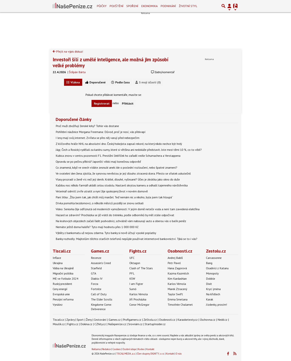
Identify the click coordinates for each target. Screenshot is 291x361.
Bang (209, 263)
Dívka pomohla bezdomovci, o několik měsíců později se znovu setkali (99, 203)
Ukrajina (58, 263)
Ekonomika (149, 6)
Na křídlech (213, 294)
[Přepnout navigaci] (229, 5)
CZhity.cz (100, 324)
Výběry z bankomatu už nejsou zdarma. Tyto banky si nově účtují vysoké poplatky (106, 233)
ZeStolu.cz (150, 319)
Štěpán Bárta (77, 72)
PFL (132, 273)
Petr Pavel (174, 263)
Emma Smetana (177, 299)
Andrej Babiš (175, 258)
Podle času (120, 82)
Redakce (106, 349)
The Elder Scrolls (101, 299)
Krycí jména (213, 289)
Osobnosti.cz (180, 251)
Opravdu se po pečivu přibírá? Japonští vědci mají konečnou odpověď (98, 161)
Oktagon (134, 263)
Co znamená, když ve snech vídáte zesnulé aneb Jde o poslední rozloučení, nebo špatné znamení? (116, 167)
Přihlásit (127, 103)
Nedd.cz (222, 319)
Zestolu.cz (216, 251)
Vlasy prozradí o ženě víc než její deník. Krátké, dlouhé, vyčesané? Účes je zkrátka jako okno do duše (118, 179)
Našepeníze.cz (117, 324)
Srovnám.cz (135, 324)
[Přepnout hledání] (223, 5)
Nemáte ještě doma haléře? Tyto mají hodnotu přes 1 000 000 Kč (97, 227)
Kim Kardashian (177, 278)
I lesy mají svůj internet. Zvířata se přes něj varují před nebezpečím (97, 138)
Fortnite (96, 289)
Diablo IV (96, 278)
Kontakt (150, 349)
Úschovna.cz (207, 319)
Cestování (100, 319)
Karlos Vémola (138, 294)
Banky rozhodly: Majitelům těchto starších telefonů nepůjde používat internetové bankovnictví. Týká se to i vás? (126, 239)
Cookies (116, 349)
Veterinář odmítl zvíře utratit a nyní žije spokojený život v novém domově (102, 191)
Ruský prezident (62, 284)
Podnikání (168, 6)
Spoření (132, 6)
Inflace (57, 258)
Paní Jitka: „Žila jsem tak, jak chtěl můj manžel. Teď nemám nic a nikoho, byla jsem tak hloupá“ (114, 197)
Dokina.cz (86, 324)
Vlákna (73, 82)
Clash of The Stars (141, 268)
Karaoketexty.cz (187, 319)
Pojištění (116, 6)
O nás (179, 353)
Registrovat (101, 103)
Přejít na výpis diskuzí (68, 51)
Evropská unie (61, 294)
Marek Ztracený (177, 289)
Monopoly (212, 273)
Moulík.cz (59, 324)
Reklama (96, 349)
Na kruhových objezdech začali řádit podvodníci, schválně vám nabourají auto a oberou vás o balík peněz (121, 221)
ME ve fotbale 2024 (65, 278)
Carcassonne (214, 258)
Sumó (132, 289)
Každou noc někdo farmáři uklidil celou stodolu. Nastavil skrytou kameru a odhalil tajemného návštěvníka (122, 185)
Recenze (96, 258)
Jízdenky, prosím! (216, 304)
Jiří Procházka (137, 299)
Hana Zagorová (177, 268)
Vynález (58, 304)
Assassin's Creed (101, 263)
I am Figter (136, 284)
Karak (209, 299)
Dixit (209, 284)
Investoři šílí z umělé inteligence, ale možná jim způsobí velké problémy (111, 62)
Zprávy (70, 319)
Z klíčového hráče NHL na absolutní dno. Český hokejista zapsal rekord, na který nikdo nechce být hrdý (119, 144)
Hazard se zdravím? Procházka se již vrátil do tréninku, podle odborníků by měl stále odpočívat (115, 215)
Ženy (89, 319)
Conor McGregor (139, 304)
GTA (93, 273)
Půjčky (102, 6)
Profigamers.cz (132, 319)
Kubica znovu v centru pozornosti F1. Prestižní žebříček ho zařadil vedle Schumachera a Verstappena (118, 155)
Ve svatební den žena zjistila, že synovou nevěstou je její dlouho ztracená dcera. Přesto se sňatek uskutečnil (123, 173)
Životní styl (188, 6)
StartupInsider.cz (155, 324)
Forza (94, 284)
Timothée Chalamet (180, 304)
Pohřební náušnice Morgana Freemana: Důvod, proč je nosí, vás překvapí (101, 132)
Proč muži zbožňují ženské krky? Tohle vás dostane (87, 126)
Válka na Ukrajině (63, 268)
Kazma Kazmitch (178, 273)
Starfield (96, 268)
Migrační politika (63, 273)
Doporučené (95, 82)
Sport (80, 319)
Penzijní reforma (63, 299)
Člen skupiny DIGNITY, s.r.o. (150, 353)
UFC (132, 258)
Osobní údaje (129, 349)
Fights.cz (137, 251)
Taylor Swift (175, 294)
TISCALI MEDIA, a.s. (125, 353)
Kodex (141, 349)
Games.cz (100, 251)
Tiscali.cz (62, 251)
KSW (132, 278)
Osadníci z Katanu (217, 268)
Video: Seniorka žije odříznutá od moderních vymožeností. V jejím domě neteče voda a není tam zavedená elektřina (128, 209)
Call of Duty (99, 294)
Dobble (210, 278)
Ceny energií (60, 289)
